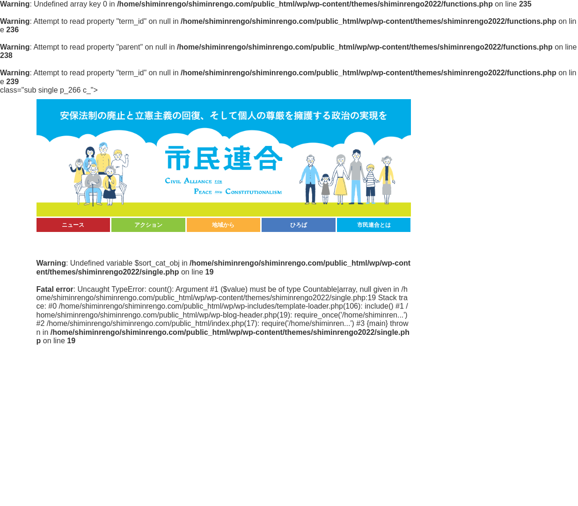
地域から (223, 225)
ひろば (298, 225)
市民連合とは (374, 225)
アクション (148, 225)
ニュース (73, 225)
